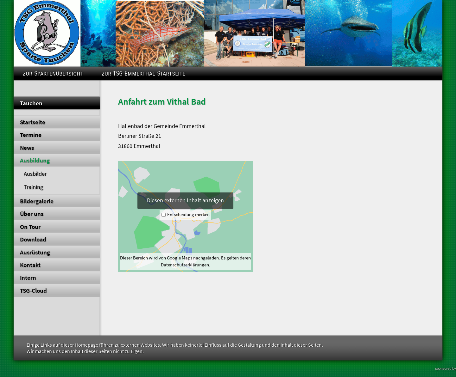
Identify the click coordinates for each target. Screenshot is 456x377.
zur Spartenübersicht (53, 73)
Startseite (32, 122)
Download (33, 239)
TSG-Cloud (33, 290)
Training (33, 187)
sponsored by (445, 368)
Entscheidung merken (188, 214)
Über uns (31, 213)
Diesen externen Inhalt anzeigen (185, 200)
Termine (30, 134)
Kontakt (30, 265)
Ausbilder (35, 173)
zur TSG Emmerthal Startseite (143, 73)
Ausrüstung (35, 252)
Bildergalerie (37, 201)
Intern (28, 277)
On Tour (30, 226)
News (27, 147)
